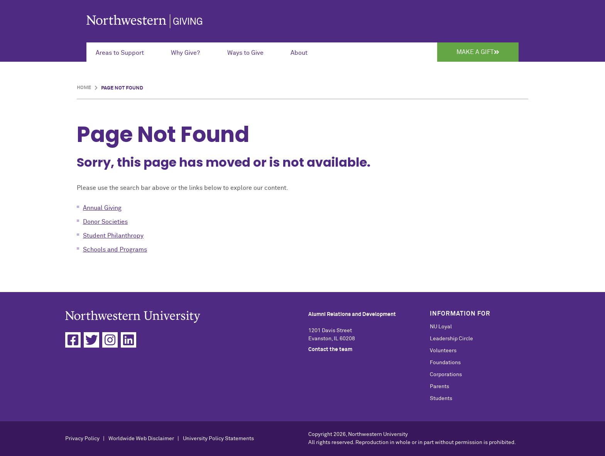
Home (84, 87)
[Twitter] (91, 340)
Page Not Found (122, 88)
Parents (439, 386)
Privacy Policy (82, 438)
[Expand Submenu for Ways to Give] (249, 52)
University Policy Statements (218, 438)
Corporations (446, 374)
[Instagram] (110, 340)
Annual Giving (102, 208)
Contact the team (330, 349)
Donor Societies (105, 222)
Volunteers (443, 350)
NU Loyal (441, 326)
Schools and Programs (115, 250)
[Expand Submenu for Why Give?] (190, 52)
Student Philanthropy (113, 236)
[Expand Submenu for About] (303, 52)
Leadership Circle (451, 338)
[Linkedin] (128, 340)
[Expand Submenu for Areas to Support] (124, 52)
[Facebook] (73, 340)
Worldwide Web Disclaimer (141, 438)
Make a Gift (477, 52)
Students (441, 398)
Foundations (445, 362)
